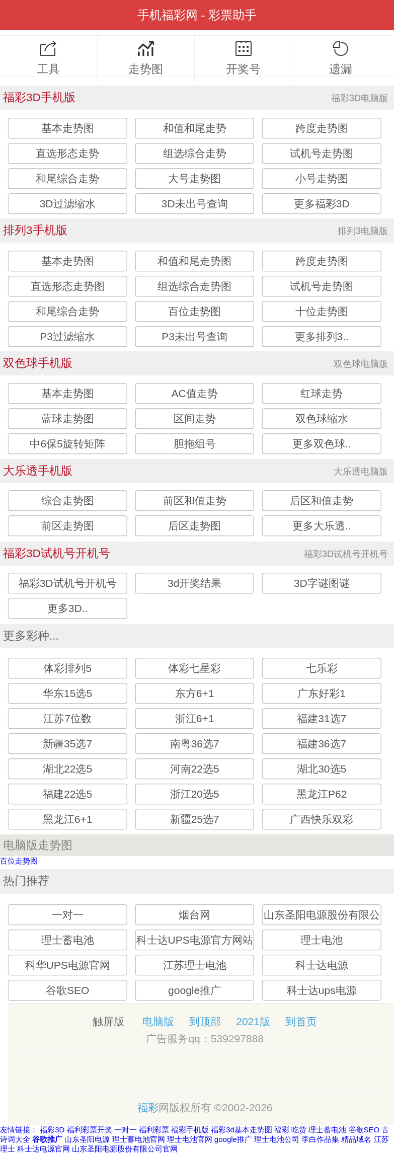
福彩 (148, 1107)
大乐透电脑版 (361, 472)
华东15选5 (67, 694)
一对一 (68, 914)
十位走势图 (321, 311)
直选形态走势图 (68, 286)
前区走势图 (67, 526)
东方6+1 (194, 694)
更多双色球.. (321, 444)
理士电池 (321, 940)
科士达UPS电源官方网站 (194, 940)
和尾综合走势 (67, 178)
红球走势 (321, 394)
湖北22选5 (67, 769)
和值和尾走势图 (194, 261)
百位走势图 (194, 311)
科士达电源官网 (43, 1148)
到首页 (301, 1021)
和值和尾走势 (194, 128)
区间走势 (195, 419)
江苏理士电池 (194, 965)
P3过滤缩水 (67, 336)
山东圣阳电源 (87, 1139)
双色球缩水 (321, 419)
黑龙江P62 (321, 794)
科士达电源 (321, 965)
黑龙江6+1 (68, 819)
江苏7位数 (67, 719)
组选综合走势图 (194, 286)
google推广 (194, 990)
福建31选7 (321, 719)
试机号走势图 (321, 153)
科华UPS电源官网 (67, 965)
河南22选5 (194, 769)
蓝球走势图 (67, 419)
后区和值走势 (321, 501)
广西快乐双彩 (321, 819)
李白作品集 (320, 1139)
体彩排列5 (67, 668)
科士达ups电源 (322, 990)
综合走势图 (67, 501)
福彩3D (52, 1129)
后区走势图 (194, 526)
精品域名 (356, 1139)
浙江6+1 (194, 719)
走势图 (146, 58)
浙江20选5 (194, 794)
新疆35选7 (67, 744)
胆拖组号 (195, 444)
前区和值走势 (194, 501)
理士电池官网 (189, 1139)
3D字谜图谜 (322, 583)
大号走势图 (194, 178)
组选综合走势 (194, 153)
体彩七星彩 (194, 668)
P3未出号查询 (194, 336)
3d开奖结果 (194, 583)
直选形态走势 (67, 153)
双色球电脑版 (361, 364)
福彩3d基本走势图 (241, 1129)
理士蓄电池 (67, 940)
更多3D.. (67, 608)
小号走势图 (321, 178)
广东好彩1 (321, 694)
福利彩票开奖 (89, 1129)
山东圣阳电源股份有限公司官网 (125, 1148)
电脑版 (158, 1021)
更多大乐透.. (321, 526)
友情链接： (19, 1129)
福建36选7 (321, 744)
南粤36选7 (194, 744)
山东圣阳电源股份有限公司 (322, 924)
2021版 (253, 1021)
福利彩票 (154, 1129)
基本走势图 (67, 128)
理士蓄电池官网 (138, 1139)
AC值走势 (195, 394)
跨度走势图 (321, 128)
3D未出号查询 (195, 203)
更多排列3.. (322, 336)
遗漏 (340, 58)
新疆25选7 (194, 819)
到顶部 (205, 1021)
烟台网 (194, 914)
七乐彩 (322, 668)
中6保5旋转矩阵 (67, 444)
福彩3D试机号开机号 (346, 554)
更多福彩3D (322, 203)
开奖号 (243, 58)
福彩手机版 (190, 1129)
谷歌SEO (67, 990)
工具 (48, 58)
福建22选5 (67, 794)
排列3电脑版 (363, 231)
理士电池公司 (276, 1139)
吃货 (298, 1129)
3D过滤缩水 (68, 203)
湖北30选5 (321, 769)
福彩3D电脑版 (359, 98)
